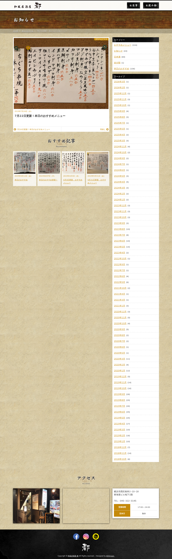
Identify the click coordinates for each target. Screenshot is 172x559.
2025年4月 (119, 134)
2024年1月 (119, 199)
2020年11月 (120, 317)
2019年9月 (119, 394)
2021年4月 (119, 293)
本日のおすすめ (101, 39)
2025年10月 (120, 105)
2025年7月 (119, 122)
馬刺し (104, 129)
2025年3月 (119, 140)
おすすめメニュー (122, 45)
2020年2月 (119, 364)
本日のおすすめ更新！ (48, 179)
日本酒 (117, 56)
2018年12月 (120, 447)
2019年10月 (120, 388)
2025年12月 (120, 93)
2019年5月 (119, 417)
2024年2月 (119, 193)
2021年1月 (119, 305)
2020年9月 (119, 329)
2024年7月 (119, 164)
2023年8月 (119, 229)
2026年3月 (119, 81)
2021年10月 (120, 288)
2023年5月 (119, 246)
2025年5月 (119, 128)
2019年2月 (119, 435)
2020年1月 (119, 370)
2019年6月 (119, 411)
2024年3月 (119, 187)
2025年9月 (119, 111)
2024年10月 (120, 152)
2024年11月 (120, 146)
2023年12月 (120, 205)
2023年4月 (119, 252)
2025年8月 (119, 117)
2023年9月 (119, 223)
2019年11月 (120, 382)
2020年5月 (119, 352)
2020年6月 (119, 347)
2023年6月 (119, 240)
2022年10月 (120, 258)
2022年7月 (119, 270)
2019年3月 (119, 429)
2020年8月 (119, 335)
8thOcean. (110, 556)
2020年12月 (120, 311)
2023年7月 (119, 235)
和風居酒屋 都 (73, 556)
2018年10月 (120, 459)
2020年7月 (119, 341)
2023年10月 (120, 217)
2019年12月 (120, 376)
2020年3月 (119, 358)
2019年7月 (119, 406)
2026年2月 (119, 87)
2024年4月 (119, 181)
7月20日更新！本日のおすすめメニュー (32, 129)
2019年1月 (119, 441)
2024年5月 (119, 176)
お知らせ (118, 50)
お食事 (133, 5)
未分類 (117, 62)
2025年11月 (120, 99)
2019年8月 (119, 400)
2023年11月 (120, 211)
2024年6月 (119, 170)
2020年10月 (120, 323)
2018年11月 (120, 453)
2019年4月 (119, 423)
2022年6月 (119, 276)
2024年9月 (119, 158)
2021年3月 (119, 299)
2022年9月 (119, 264)
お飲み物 (151, 5)
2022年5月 (119, 282)
